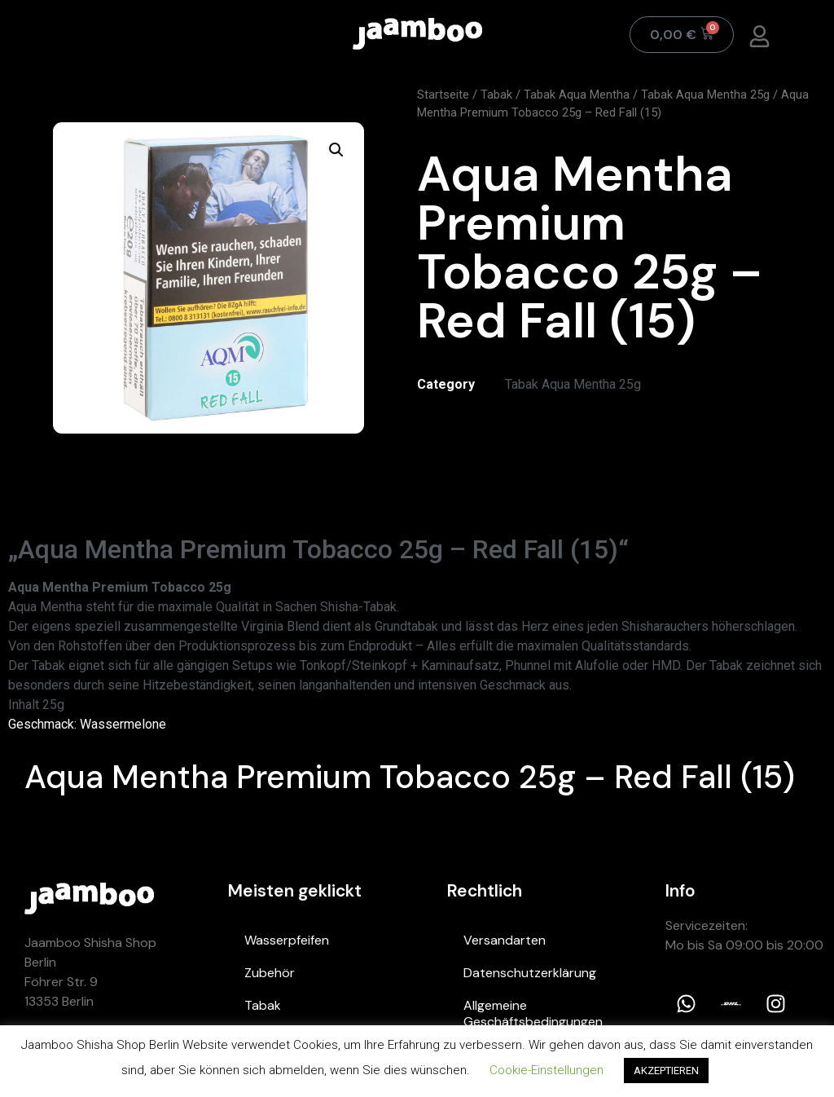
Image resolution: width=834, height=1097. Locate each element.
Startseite (443, 94)
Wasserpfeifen (286, 940)
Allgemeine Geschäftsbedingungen (533, 1013)
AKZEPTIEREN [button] (666, 1070)
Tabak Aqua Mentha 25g (705, 94)
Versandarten (504, 940)
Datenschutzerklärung (529, 972)
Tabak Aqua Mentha (577, 94)
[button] (336, 150)
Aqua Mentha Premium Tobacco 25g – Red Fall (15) (409, 777)
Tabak (496, 94)
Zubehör (269, 972)
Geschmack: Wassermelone (87, 724)
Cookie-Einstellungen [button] (546, 1070)
